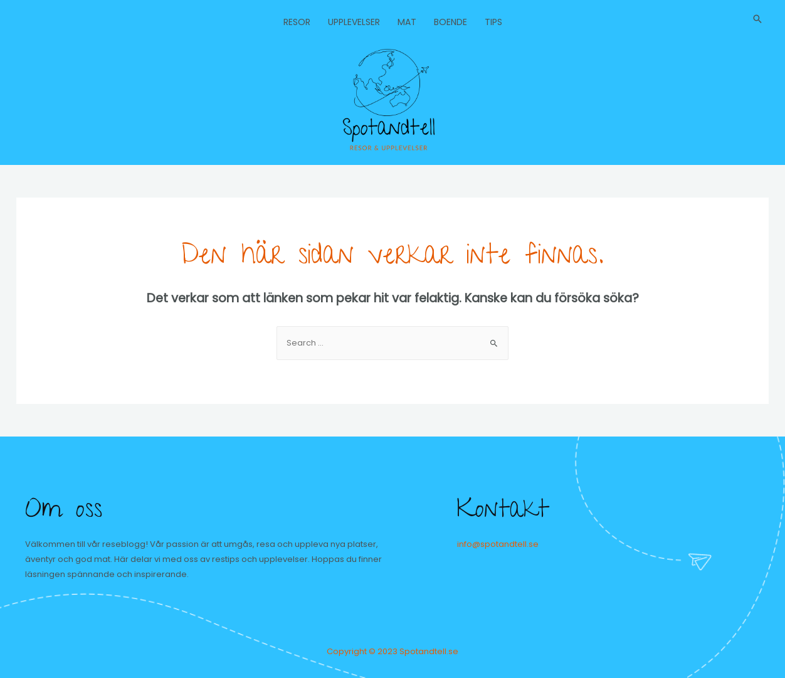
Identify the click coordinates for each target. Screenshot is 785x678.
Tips (493, 22)
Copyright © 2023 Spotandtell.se (392, 651)
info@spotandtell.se (498, 544)
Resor (296, 22)
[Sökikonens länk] (757, 18)
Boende (450, 22)
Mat (407, 22)
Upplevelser (354, 22)
